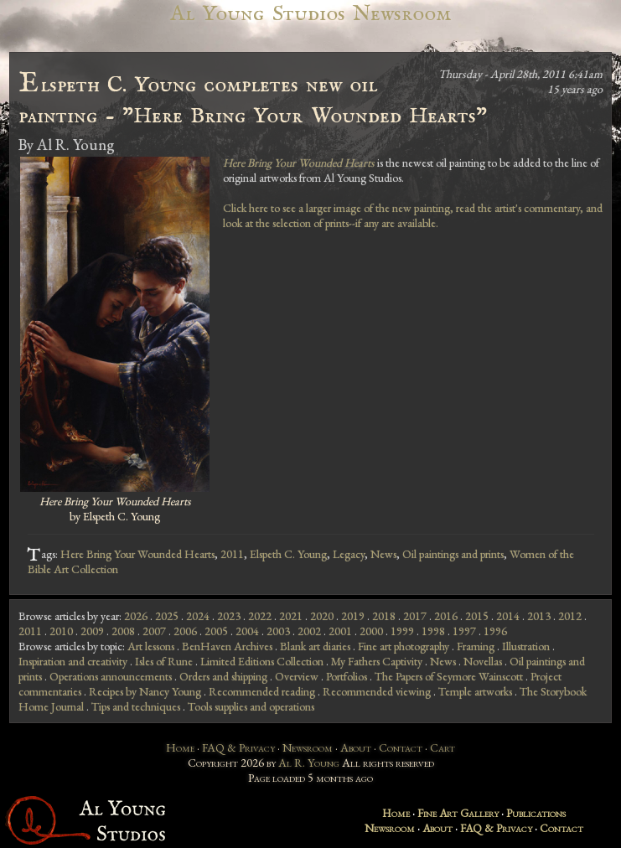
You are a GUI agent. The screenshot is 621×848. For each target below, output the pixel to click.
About (355, 747)
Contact (400, 747)
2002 (309, 631)
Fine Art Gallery (458, 812)
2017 (415, 615)
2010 (61, 631)
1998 (433, 631)
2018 (384, 615)
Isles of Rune (164, 661)
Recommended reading (262, 691)
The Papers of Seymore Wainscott (449, 676)
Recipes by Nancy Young (145, 691)
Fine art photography (403, 646)
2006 (185, 631)
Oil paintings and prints (453, 553)
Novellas (482, 661)
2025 (167, 615)
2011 (232, 553)
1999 (402, 631)
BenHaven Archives (227, 646)
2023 (229, 615)
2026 (135, 615)
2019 (353, 615)
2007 (154, 631)
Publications (536, 812)
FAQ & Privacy (238, 747)
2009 (92, 631)
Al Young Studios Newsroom (310, 14)
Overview (296, 676)
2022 (260, 615)
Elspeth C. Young (288, 553)
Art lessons (150, 646)
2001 (340, 631)
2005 (216, 631)
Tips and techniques (135, 706)
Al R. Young (308, 762)
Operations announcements (110, 676)
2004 (247, 631)
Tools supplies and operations (251, 706)
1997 (464, 631)
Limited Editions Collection (261, 661)
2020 (322, 615)
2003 (278, 631)
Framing (475, 646)
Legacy (349, 553)
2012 (570, 615)
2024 (198, 615)
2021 (291, 615)
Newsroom (307, 747)
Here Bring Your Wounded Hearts (137, 553)
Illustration (526, 646)
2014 (508, 615)
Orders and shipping (223, 676)
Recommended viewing (377, 691)
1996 (495, 631)
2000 (371, 631)
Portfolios (346, 676)
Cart (442, 747)
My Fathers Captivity (376, 661)
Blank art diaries (315, 646)
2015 (477, 615)
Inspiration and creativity (72, 661)
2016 (446, 615)
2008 (123, 631)
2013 (539, 615)
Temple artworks (475, 691)
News (383, 553)
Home (180, 747)
